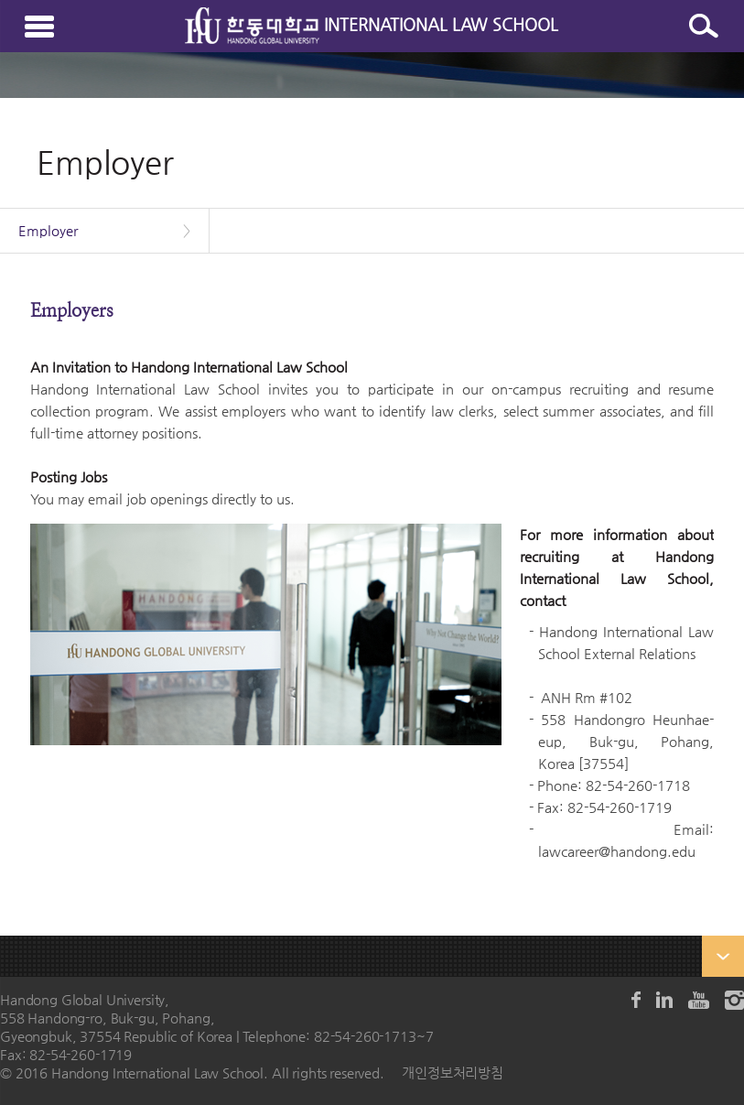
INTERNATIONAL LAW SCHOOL (371, 24)
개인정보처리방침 (452, 1072)
